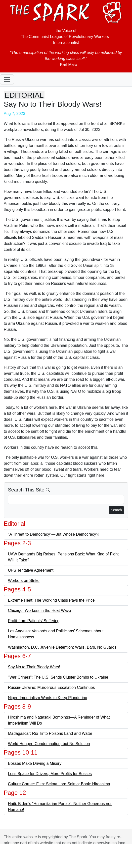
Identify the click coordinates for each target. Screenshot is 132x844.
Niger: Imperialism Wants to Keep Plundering (47, 698)
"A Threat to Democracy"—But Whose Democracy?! (53, 534)
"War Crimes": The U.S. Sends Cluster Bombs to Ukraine (58, 677)
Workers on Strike (24, 580)
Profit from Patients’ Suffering (33, 621)
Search (116, 510)
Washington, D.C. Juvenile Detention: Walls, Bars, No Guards (62, 647)
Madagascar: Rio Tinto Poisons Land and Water (50, 733)
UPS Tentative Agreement (30, 570)
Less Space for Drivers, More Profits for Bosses (50, 774)
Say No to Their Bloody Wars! (34, 667)
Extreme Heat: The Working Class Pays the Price (51, 600)
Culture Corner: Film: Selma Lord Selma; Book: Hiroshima (59, 784)
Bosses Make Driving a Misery (34, 763)
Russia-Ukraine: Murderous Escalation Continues (51, 687)
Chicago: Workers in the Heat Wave (39, 610)
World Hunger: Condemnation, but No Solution (49, 744)
